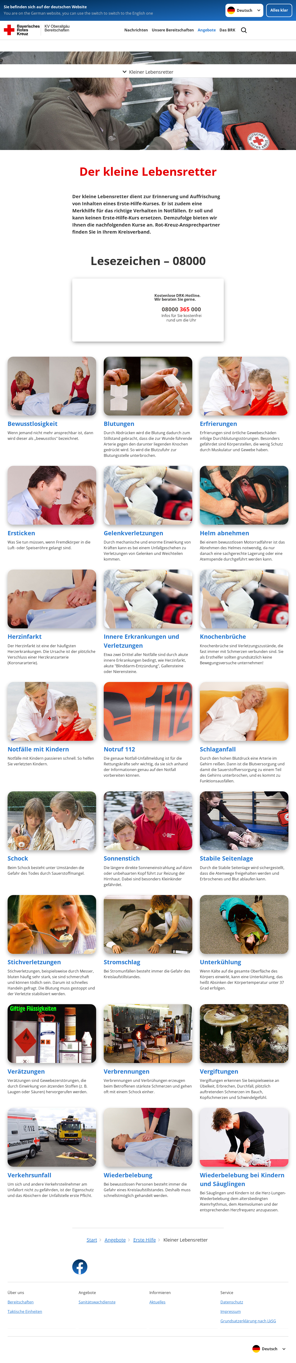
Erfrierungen (218, 424)
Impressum (230, 1311)
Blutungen (119, 424)
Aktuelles (157, 1302)
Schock (18, 858)
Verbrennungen (126, 1071)
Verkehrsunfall (29, 1175)
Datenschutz (231, 1302)
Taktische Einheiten (25, 1311)
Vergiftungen (219, 1071)
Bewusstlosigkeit (33, 424)
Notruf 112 (119, 749)
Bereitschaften (21, 1302)
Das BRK (227, 30)
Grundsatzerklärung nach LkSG (248, 1321)
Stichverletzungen (34, 962)
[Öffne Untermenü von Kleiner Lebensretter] (148, 45)
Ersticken (21, 533)
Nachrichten (136, 30)
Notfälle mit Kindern (38, 749)
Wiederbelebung (128, 1175)
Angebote (207, 30)
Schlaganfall (218, 749)
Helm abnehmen (224, 533)
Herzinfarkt (25, 636)
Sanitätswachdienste (97, 1302)
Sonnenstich (122, 858)
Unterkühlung (220, 962)
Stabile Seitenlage (226, 858)
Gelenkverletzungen (133, 533)
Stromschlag (122, 962)
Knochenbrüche (223, 636)
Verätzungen (26, 1071)
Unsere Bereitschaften (173, 30)
